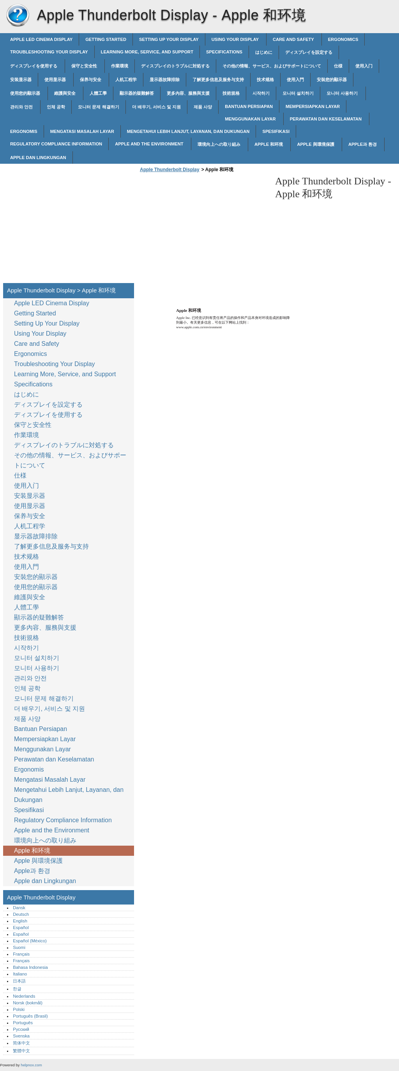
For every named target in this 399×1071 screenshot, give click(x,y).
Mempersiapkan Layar (313, 106)
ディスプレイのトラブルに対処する (175, 66)
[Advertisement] (203, 230)
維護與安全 (65, 93)
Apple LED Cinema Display (41, 39)
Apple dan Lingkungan (38, 157)
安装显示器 (21, 79)
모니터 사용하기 (343, 93)
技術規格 (231, 93)
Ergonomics (343, 39)
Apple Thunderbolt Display (17, 15)
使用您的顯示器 (25, 93)
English (20, 921)
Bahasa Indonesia (30, 967)
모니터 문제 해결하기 (98, 106)
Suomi (19, 947)
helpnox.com (31, 1065)
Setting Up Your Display (169, 39)
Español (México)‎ (29, 940)
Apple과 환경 (363, 144)
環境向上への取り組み (220, 144)
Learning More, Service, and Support (147, 52)
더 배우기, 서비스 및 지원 (156, 106)
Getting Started (105, 39)
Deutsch (21, 914)
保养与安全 (91, 79)
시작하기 (261, 93)
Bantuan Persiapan (249, 106)
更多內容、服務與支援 (188, 93)
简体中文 (21, 1043)
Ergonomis (23, 131)
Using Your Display (236, 39)
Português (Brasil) (30, 1016)
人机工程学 (126, 79)
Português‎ (23, 1022)
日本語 (19, 981)
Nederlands (24, 996)
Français (21, 954)
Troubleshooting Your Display (49, 52)
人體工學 (98, 93)
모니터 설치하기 (298, 93)
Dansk (19, 907)
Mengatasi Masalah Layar (82, 131)
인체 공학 (56, 106)
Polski (19, 1009)
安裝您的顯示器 (332, 79)
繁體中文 (21, 1050)
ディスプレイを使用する (34, 66)
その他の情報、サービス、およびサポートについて (271, 66)
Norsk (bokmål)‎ (27, 1002)
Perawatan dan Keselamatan (326, 119)
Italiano (20, 974)
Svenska (21, 1036)
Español (20, 927)
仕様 (338, 66)
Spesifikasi (276, 131)
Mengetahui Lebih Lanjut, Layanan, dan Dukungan (188, 131)
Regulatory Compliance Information (56, 144)
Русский (21, 1029)
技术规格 (265, 79)
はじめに (263, 52)
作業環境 (119, 66)
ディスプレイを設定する (308, 52)
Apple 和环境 (269, 144)
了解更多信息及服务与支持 (218, 79)
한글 (17, 988)
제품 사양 (203, 106)
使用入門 (295, 79)
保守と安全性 (84, 66)
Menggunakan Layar (251, 119)
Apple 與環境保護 (316, 144)
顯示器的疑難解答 (137, 93)
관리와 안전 (22, 106)
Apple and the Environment (150, 144)
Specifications (224, 52)
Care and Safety (294, 39)
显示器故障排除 (165, 79)
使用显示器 (55, 79)
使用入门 (364, 66)
